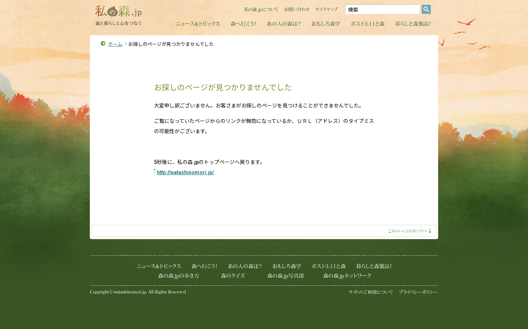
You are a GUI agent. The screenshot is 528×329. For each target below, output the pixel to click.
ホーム (115, 44)
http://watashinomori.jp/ (185, 172)
